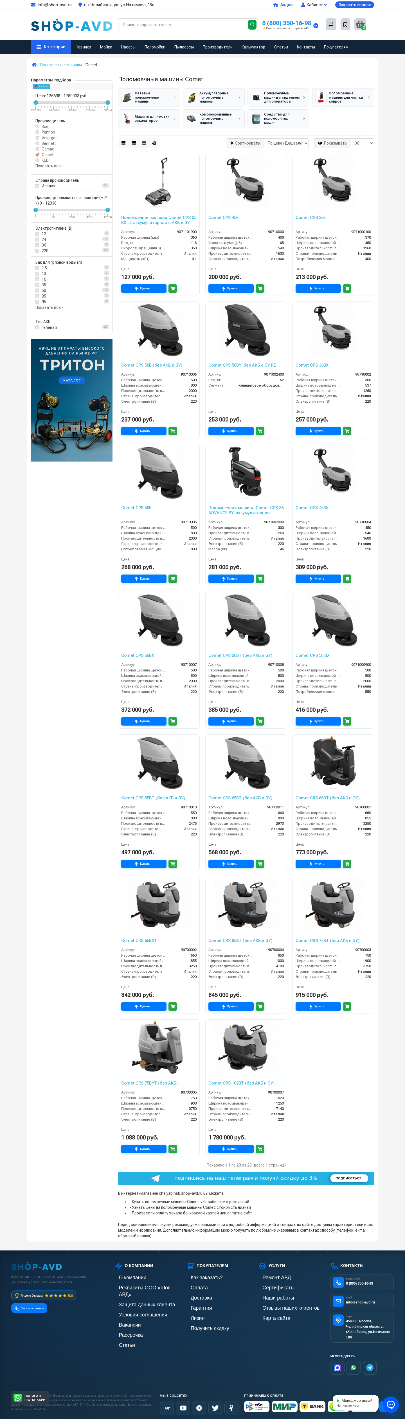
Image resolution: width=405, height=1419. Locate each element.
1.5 (44, 268)
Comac (48, 149)
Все (45, 126)
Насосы (128, 47)
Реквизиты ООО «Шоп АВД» (140, 1284)
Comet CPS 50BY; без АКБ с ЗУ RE (242, 362)
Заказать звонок (354, 4)
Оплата (193, 1284)
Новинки (83, 47)
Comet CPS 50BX (137, 652)
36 (44, 245)
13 (44, 273)
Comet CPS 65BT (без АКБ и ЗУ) (240, 795)
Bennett (49, 143)
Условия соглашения (133, 1303)
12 (44, 234)
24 (44, 239)
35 (44, 285)
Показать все (49, 166)
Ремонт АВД (269, 1274)
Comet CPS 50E (136, 504)
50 (44, 290)
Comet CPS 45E (223, 214)
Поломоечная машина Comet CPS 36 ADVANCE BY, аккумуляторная (246, 507)
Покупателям (336, 47)
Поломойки (155, 47)
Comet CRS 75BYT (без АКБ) (149, 1080)
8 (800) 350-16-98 (286, 22)
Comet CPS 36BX (312, 362)
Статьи (281, 47)
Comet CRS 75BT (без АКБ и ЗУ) (328, 937)
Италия (48, 186)
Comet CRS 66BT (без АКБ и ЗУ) (328, 795)
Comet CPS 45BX (312, 504)
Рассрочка (124, 1322)
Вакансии (123, 1313)
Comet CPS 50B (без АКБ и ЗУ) (152, 362)
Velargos (50, 138)
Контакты (306, 47)
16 (44, 279)
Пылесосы (184, 47)
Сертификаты (270, 1284)
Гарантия (195, 1303)
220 (45, 251)
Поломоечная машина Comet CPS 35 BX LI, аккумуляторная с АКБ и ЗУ (158, 217)
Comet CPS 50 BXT (314, 652)
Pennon (48, 132)
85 (44, 296)
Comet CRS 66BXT (139, 937)
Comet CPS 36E (311, 214)
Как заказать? (199, 1274)
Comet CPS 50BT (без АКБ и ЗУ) (240, 652)
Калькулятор (253, 47)
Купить (144, 285)
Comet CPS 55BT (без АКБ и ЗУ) (153, 795)
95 (44, 302)
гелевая (49, 327)
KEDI (46, 160)
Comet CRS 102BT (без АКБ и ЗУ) (241, 1080)
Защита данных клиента (136, 1294)
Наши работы (270, 1294)
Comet (42, 86)
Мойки (106, 47)
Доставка (195, 1294)
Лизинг (193, 1313)
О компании (125, 1274)
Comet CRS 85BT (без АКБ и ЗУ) (240, 937)
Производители (218, 47)
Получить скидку (201, 1322)
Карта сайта (269, 1313)
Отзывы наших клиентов (280, 1303)
